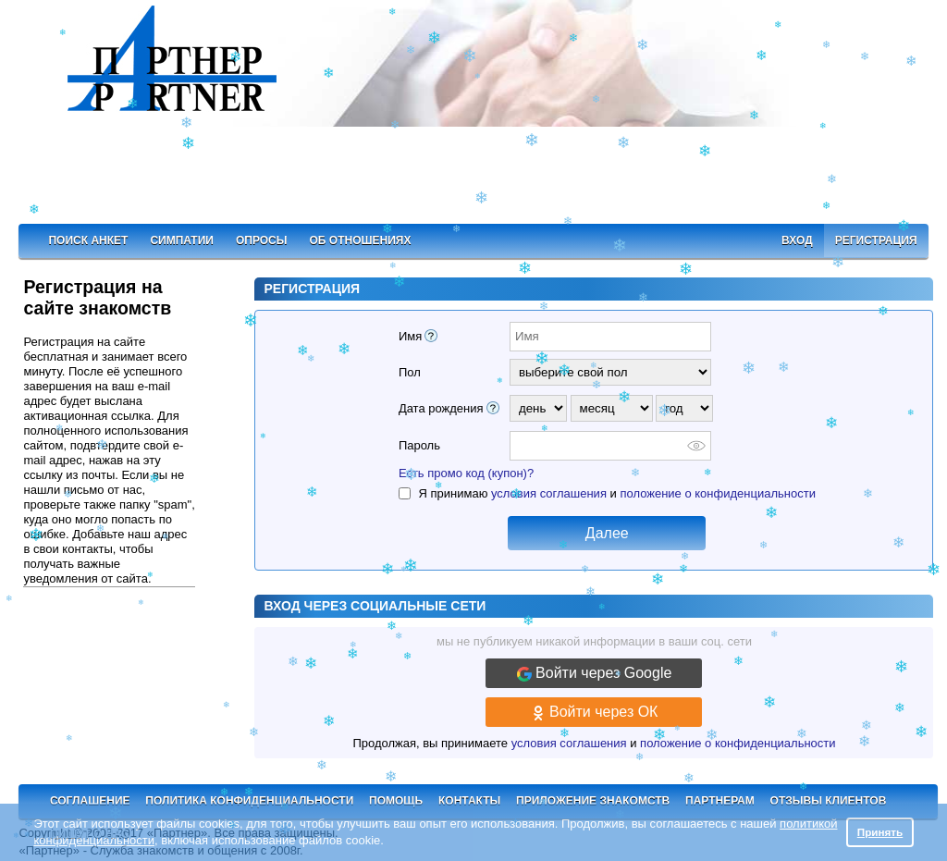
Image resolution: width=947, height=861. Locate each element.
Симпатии (182, 240)
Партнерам (720, 800)
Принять (880, 832)
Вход (797, 240)
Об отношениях (361, 240)
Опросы (262, 240)
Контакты (469, 800)
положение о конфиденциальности (717, 493)
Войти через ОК (594, 712)
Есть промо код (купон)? (466, 473)
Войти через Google (594, 673)
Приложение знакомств (593, 800)
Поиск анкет (88, 240)
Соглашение (90, 800)
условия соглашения (549, 493)
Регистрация (876, 240)
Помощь (396, 800)
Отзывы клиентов (828, 800)
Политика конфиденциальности (249, 800)
